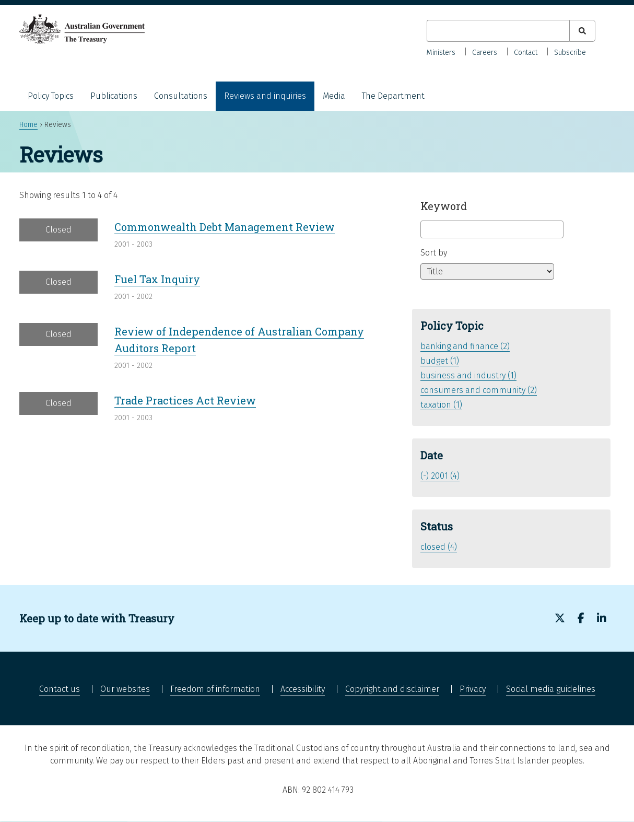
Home (28, 124)
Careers (484, 52)
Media (334, 96)
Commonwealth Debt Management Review (224, 227)
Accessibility (302, 689)
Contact (525, 52)
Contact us (59, 689)
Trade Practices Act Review (185, 400)
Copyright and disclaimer (392, 689)
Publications (113, 96)
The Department (393, 96)
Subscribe (570, 52)
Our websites (125, 689)
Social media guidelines (550, 689)
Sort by (433, 253)
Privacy (473, 689)
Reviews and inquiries (265, 96)
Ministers (441, 52)
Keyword (443, 206)
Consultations (180, 96)
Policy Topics (51, 96)
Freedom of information (215, 689)
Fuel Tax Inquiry (157, 279)
